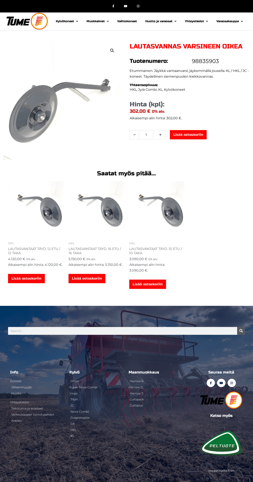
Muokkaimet (98, 21)
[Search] (241, 331)
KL (160, 90)
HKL (133, 90)
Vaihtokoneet (127, 21)
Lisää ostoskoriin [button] (26, 278)
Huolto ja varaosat (160, 21)
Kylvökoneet (67, 21)
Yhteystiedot (196, 21)
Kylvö (74, 372)
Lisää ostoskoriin (188, 135)
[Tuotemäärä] (146, 134)
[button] (112, 50)
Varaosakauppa (229, 21)
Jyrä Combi (147, 90)
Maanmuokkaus (144, 372)
